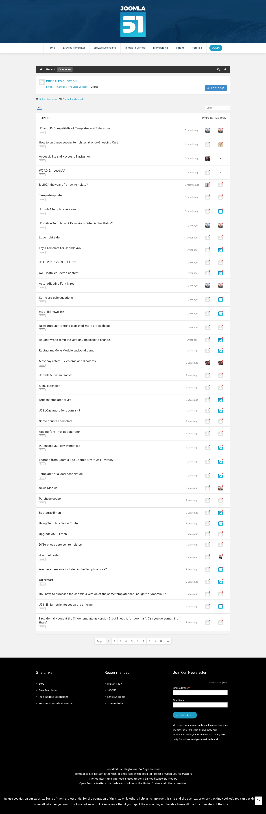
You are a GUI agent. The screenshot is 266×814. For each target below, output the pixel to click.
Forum (180, 47)
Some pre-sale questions (56, 297)
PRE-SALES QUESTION (61, 81)
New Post (216, 88)
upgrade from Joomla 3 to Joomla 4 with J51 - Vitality (76, 460)
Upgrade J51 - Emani (53, 534)
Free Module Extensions (53, 696)
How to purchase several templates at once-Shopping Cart (78, 142)
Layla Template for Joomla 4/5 (60, 248)
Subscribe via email (71, 99)
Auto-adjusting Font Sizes (56, 283)
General (61, 87)
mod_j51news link (51, 311)
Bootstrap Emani (50, 512)
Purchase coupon (50, 498)
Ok (258, 800)
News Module (48, 488)
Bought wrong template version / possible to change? (75, 340)
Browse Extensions (105, 47)
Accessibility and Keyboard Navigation (65, 156)
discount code (48, 555)
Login (216, 47)
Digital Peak (114, 683)
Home (51, 47)
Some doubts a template (55, 421)
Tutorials (197, 47)
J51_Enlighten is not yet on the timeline (66, 604)
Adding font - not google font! (59, 431)
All (39, 107)
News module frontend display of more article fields (74, 326)
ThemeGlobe (115, 703)
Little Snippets (116, 696)
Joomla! (99, 778)
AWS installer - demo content (59, 273)
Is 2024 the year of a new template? (63, 184)
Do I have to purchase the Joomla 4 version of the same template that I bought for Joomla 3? (102, 594)
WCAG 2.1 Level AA (52, 170)
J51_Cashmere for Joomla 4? (59, 410)
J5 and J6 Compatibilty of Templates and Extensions (75, 128)
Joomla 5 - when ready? (55, 375)
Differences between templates (60, 544)
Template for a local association (61, 474)
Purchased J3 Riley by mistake (59, 446)
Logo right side (49, 237)
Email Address (181, 688)
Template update (50, 195)
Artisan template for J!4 (55, 400)
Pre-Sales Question (77, 87)
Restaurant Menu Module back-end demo (67, 350)
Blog (41, 683)
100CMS (111, 690)
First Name (178, 700)
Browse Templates (74, 47)
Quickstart (46, 580)
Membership (160, 47)
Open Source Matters (178, 773)
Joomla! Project (151, 773)
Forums (50, 87)
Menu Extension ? (50, 386)
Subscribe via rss (47, 99)
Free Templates (48, 690)
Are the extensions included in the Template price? (73, 569)
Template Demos (135, 47)
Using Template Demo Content (59, 523)
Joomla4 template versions (57, 209)
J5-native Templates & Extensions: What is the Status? (76, 223)
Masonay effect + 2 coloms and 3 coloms (67, 361)
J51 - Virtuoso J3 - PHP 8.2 (57, 262)
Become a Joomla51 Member (56, 703)
